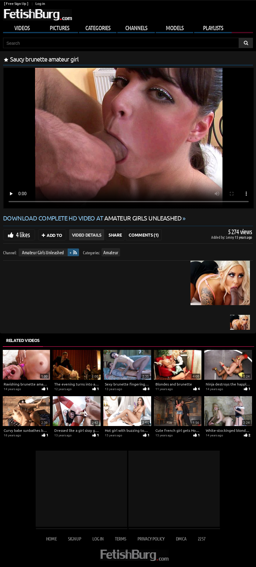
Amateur (110, 252)
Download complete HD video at (93, 218)
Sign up (74, 538)
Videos (22, 27)
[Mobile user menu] (128, 26)
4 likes (23, 234)
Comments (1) (144, 235)
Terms (120, 538)
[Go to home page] (37, 14)
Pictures (59, 27)
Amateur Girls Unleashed (43, 252)
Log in (40, 3)
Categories (97, 27)
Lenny (230, 237)
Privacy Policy (151, 538)
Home (51, 538)
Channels (136, 27)
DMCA (181, 538)
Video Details (86, 235)
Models (174, 27)
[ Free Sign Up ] (16, 3)
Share (115, 235)
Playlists (213, 27)
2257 (201, 538)
